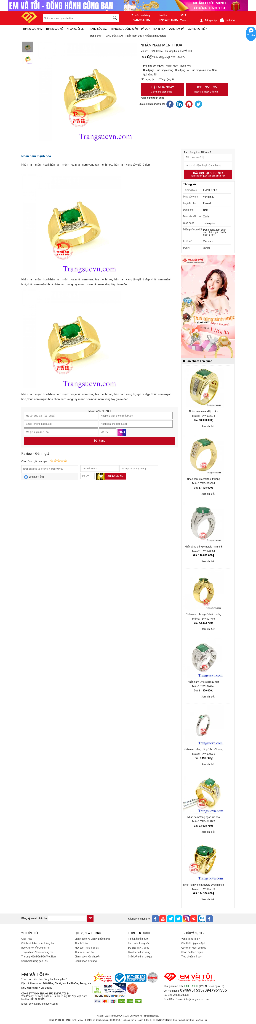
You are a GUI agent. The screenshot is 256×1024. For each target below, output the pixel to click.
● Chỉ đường (45, 987)
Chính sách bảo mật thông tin (37, 943)
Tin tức (184, 20)
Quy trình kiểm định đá (193, 947)
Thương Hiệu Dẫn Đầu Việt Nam (39, 956)
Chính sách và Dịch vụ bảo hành (92, 938)
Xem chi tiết (208, 426)
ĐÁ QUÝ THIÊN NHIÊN (153, 28)
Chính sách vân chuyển (87, 956)
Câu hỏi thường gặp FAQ (34, 961)
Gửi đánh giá (115, 476)
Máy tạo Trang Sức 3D (87, 947)
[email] (67, 918)
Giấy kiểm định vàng (139, 952)
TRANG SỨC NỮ (54, 28)
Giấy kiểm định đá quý (140, 956)
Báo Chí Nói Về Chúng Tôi (35, 947)
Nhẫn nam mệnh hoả (36, 156)
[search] (115, 18)
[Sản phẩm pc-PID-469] (208, 306)
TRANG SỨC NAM (32, 28)
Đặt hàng (99, 440)
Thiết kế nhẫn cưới (138, 938)
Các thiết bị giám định (193, 943)
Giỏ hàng (227, 20)
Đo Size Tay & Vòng (138, 947)
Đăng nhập (208, 20)
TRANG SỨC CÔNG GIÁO (124, 28)
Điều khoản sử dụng (86, 961)
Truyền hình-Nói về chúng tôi (37, 952)
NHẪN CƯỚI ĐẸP (76, 28)
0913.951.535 (207, 89)
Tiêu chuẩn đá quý (191, 956)
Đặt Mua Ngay (162, 89)
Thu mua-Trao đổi (84, 952)
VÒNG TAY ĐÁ (176, 28)
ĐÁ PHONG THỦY (197, 28)
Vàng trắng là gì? (190, 938)
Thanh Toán (81, 943)
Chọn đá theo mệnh (192, 952)
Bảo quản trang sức (139, 943)
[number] (155, 79)
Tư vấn (251, 35)
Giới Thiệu (26, 938)
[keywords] (75, 18)
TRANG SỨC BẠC (97, 28)
